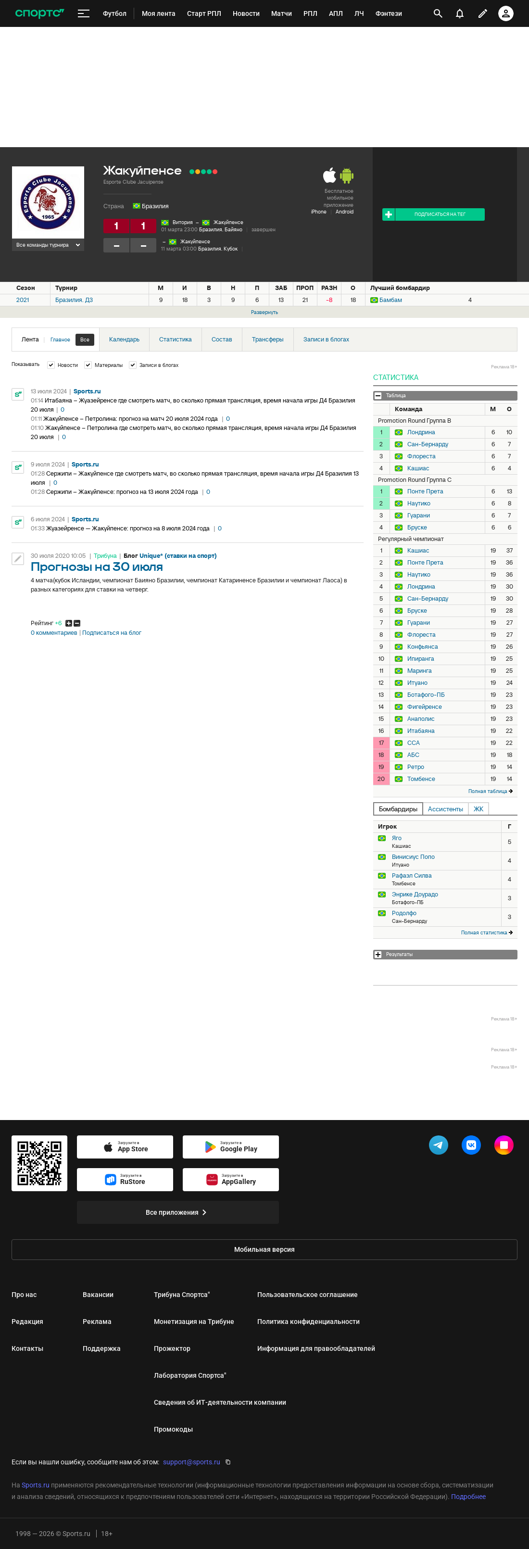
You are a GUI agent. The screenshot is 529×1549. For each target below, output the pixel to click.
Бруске (417, 527)
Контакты (27, 1348)
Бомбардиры (398, 809)
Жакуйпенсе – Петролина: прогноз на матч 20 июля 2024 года (131, 419)
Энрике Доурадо (415, 894)
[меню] (83, 13)
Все (84, 339)
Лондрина (421, 432)
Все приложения (178, 1212)
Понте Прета (425, 491)
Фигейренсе (424, 707)
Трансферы (268, 339)
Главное (60, 339)
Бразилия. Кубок (218, 248)
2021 (22, 300)
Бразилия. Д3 (74, 300)
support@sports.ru (191, 1462)
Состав (222, 339)
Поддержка (102, 1348)
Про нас (24, 1294)
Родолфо (404, 913)
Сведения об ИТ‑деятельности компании (220, 1402)
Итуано (417, 683)
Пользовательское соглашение (307, 1294)
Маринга (419, 671)
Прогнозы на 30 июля (97, 567)
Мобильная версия (264, 1249)
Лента (58, 340)
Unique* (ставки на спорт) (178, 556)
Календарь (124, 339)
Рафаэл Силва (412, 875)
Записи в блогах (326, 339)
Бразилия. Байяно (220, 229)
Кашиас (418, 468)
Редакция (27, 1321)
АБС (413, 755)
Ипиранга (420, 659)
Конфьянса (422, 647)
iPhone (319, 211)
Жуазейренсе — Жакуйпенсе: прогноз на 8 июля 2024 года (128, 528)
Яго (397, 838)
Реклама (97, 1321)
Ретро (415, 767)
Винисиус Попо (413, 857)
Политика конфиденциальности (308, 1321)
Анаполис (421, 719)
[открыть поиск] (438, 13)
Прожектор (172, 1348)
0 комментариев (54, 633)
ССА (413, 743)
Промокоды (173, 1429)
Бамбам (390, 300)
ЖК (478, 809)
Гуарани (418, 515)
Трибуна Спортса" (182, 1294)
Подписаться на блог (111, 633)
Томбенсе (421, 779)
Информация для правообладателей (316, 1348)
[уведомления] (459, 13)
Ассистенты (445, 809)
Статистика (175, 339)
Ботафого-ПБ (426, 695)
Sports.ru (87, 391)
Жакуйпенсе (228, 222)
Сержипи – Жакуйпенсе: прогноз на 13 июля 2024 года (123, 492)
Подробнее (468, 1496)
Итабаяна (421, 731)
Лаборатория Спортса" (190, 1375)
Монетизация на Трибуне (194, 1321)
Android (344, 211)
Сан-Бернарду (427, 444)
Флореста (421, 456)
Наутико (418, 503)
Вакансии (98, 1294)
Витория (183, 222)
